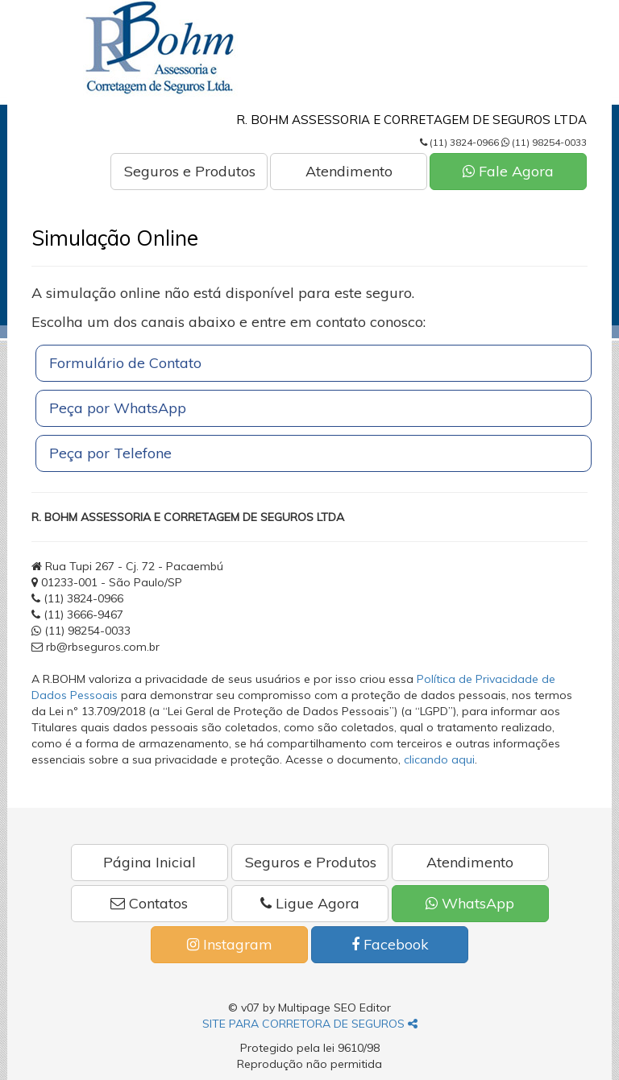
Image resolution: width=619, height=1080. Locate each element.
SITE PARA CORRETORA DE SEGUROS (310, 1023)
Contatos (149, 903)
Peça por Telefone (110, 453)
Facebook (390, 944)
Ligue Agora (309, 903)
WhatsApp (470, 903)
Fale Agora (508, 171)
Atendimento (349, 171)
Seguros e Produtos (189, 171)
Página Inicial (149, 862)
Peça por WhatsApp (117, 408)
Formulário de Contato (125, 363)
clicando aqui (439, 759)
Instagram (229, 944)
